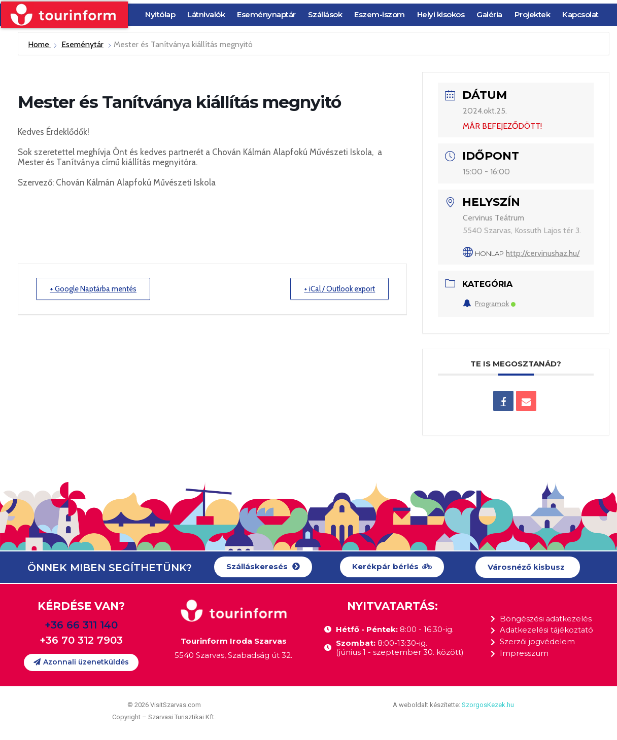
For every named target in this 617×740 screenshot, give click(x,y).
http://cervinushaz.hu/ (542, 253)
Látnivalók (206, 14)
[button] (263, 567)
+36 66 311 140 (81, 625)
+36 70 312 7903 (81, 640)
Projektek (533, 14)
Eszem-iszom (379, 14)
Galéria (489, 14)
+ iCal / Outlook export (337, 288)
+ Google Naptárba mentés (96, 288)
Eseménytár (82, 44)
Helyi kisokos (441, 14)
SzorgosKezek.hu (488, 705)
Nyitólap (160, 14)
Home (39, 44)
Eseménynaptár (266, 14)
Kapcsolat (580, 14)
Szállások (325, 14)
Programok (489, 303)
